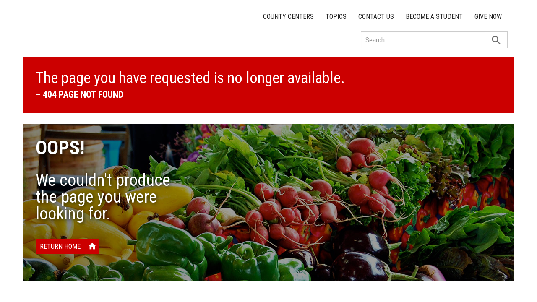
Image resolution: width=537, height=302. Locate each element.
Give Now (488, 17)
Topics (336, 17)
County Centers (288, 17)
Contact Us (376, 17)
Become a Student (434, 17)
